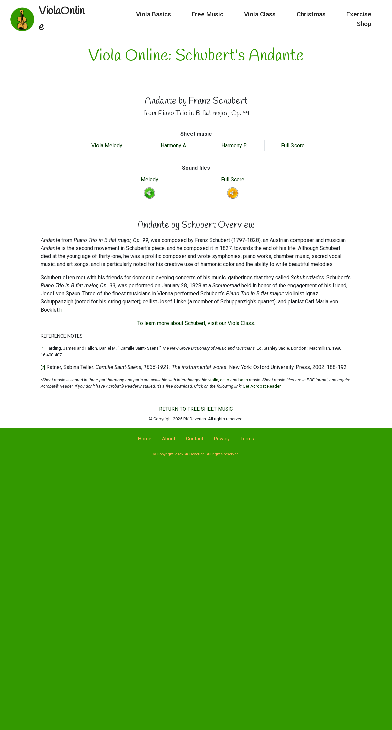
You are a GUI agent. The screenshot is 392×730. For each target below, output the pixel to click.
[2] (43, 367)
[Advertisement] (196, 522)
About (168, 439)
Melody (149, 179)
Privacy (222, 439)
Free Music (172, 15)
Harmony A (173, 145)
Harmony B (234, 145)
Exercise (323, 15)
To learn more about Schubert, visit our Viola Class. (196, 323)
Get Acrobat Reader (262, 386)
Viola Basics (118, 15)
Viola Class (224, 15)
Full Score (293, 145)
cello (224, 379)
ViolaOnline (64, 15)
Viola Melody (106, 145)
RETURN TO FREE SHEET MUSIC (196, 409)
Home (144, 439)
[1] (61, 310)
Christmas (275, 15)
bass (243, 379)
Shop (364, 15)
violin (213, 379)
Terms (247, 439)
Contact (194, 439)
